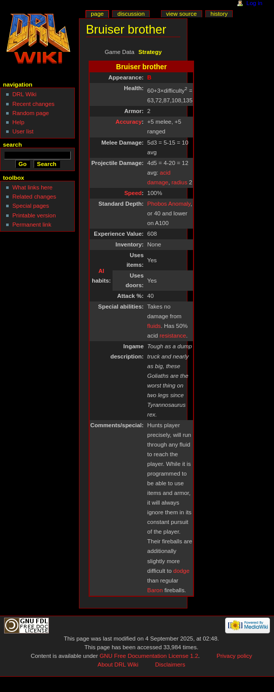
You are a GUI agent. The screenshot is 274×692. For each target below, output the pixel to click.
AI (101, 271)
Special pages (30, 206)
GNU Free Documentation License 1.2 (148, 656)
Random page (30, 113)
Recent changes (33, 104)
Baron (154, 590)
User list (22, 131)
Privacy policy (234, 656)
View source (181, 14)
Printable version (34, 215)
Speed (133, 193)
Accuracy (129, 122)
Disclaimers (170, 664)
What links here (32, 187)
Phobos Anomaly (168, 204)
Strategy (150, 52)
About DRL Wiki (118, 664)
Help (18, 122)
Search (12, 145)
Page (97, 14)
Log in (254, 3)
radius (179, 182)
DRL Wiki (24, 94)
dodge (181, 571)
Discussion (131, 14)
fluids (154, 326)
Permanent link (31, 225)
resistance (172, 336)
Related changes (34, 196)
